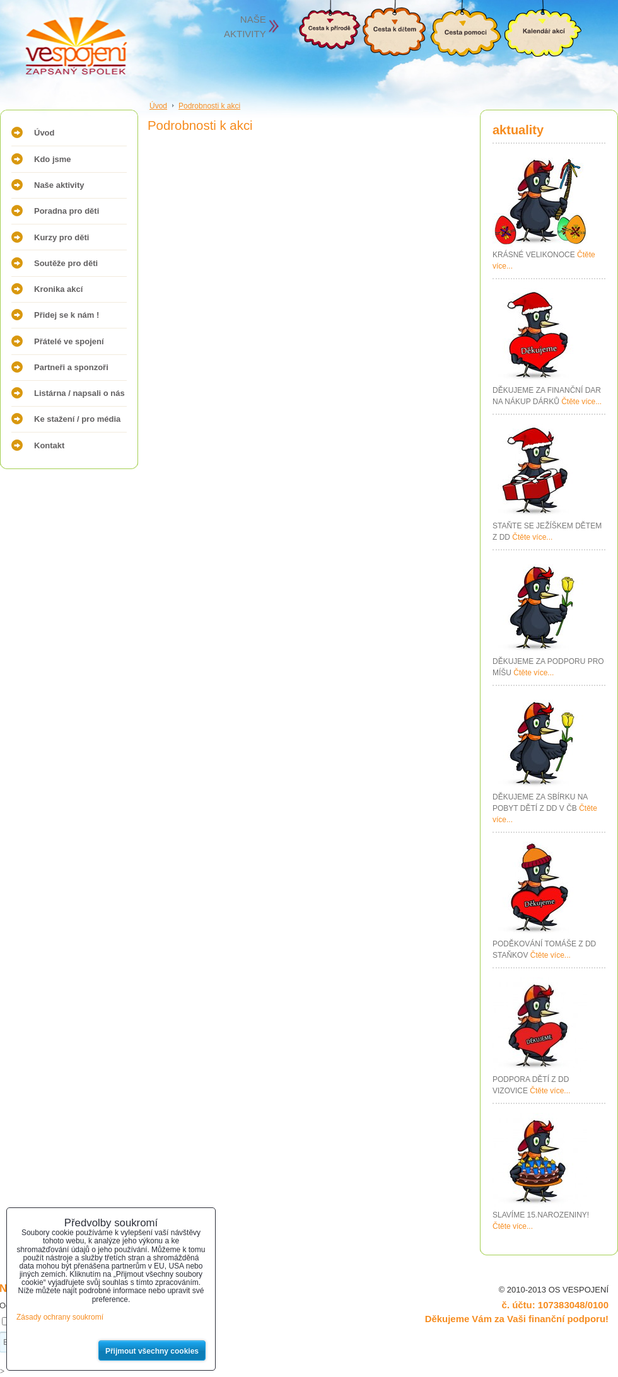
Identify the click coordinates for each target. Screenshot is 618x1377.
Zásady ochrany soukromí (59, 1317)
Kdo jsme (52, 159)
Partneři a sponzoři (71, 367)
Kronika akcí (58, 289)
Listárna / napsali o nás (79, 393)
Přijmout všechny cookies (152, 1351)
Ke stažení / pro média (77, 419)
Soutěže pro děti (66, 263)
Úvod (44, 132)
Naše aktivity (59, 185)
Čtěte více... (581, 401)
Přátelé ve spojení (69, 341)
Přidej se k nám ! (66, 315)
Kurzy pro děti (61, 237)
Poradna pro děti (66, 211)
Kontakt (49, 445)
